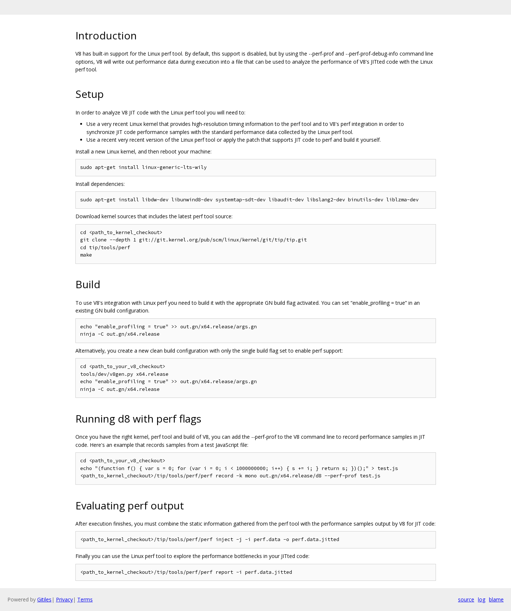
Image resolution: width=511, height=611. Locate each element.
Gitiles (44, 599)
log (481, 599)
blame (496, 599)
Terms (85, 599)
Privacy (64, 599)
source (466, 599)
